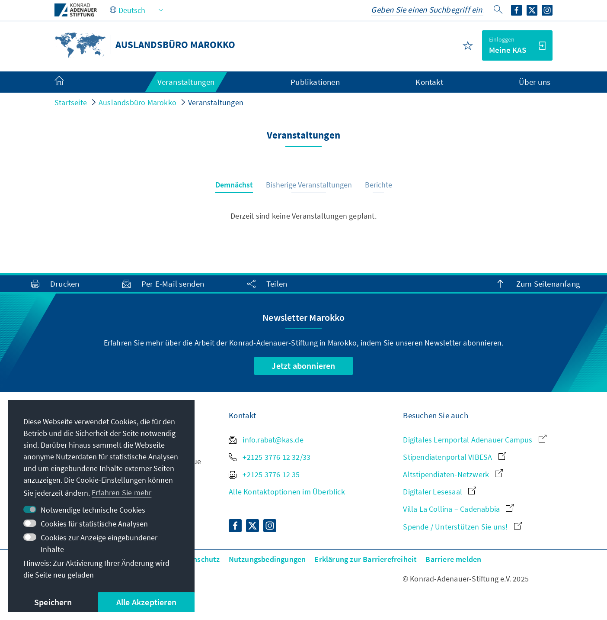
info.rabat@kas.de (266, 440)
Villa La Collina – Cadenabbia (458, 509)
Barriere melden (453, 559)
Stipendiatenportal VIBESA (454, 457)
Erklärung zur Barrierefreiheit (365, 559)
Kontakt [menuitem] (429, 82)
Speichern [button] (53, 602)
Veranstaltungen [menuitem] (186, 82)
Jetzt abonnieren (303, 365)
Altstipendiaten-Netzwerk (453, 474)
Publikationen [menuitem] (315, 82)
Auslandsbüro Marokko (137, 102)
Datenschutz (198, 559)
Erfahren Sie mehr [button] (121, 492)
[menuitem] (67, 82)
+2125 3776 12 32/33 (269, 457)
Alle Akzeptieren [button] (146, 602)
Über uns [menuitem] (534, 82)
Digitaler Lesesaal (439, 492)
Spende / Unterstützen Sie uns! (462, 527)
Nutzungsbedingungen (267, 559)
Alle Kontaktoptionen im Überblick (287, 492)
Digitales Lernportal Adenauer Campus (474, 440)
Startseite (70, 102)
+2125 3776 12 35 (264, 474)
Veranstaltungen (215, 102)
